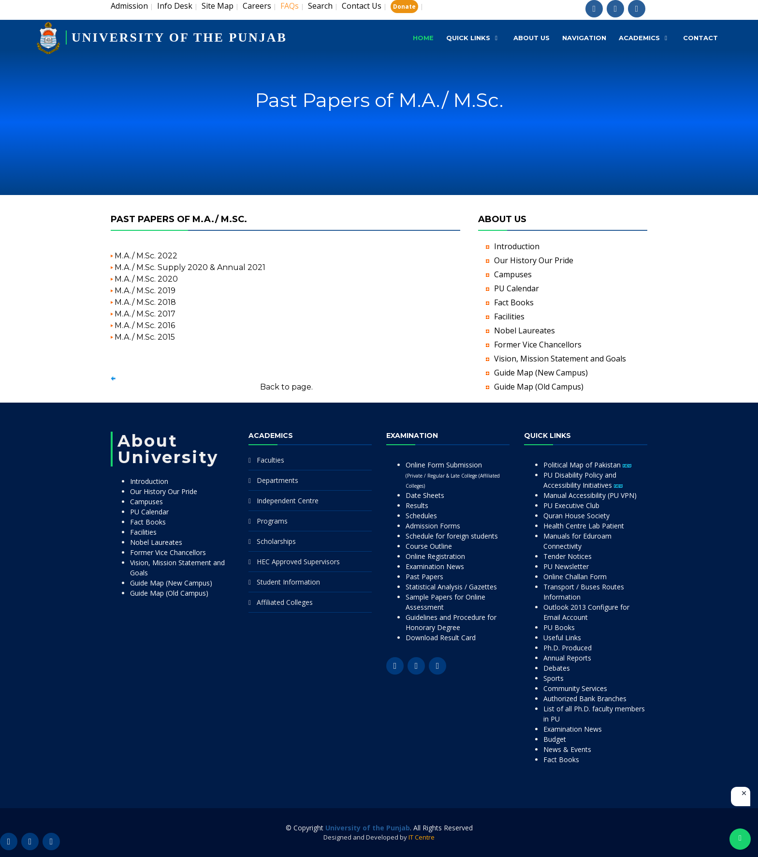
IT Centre (421, 837)
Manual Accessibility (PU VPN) (590, 495)
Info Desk (174, 5)
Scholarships (276, 541)
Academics (639, 38)
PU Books (559, 627)
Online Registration (435, 556)
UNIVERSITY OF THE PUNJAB (179, 37)
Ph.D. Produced (567, 647)
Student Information (288, 581)
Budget (554, 739)
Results (417, 505)
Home (423, 38)
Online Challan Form (575, 576)
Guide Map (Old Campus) (538, 386)
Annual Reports (567, 657)
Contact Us (361, 5)
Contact (700, 38)
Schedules (421, 515)
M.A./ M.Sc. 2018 (145, 302)
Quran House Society (576, 515)
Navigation (584, 38)
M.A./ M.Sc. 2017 (145, 313)
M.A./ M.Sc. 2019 (145, 290)
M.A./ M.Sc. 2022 (146, 255)
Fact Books (514, 302)
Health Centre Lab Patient (583, 525)
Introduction (516, 246)
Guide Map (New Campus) (541, 372)
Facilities (509, 316)
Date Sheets (425, 495)
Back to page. (286, 386)
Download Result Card (441, 637)
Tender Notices (567, 556)
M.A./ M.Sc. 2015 (145, 337)
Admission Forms (433, 525)
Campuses (513, 274)
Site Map (217, 5)
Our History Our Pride (533, 260)
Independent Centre (288, 500)
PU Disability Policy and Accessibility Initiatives (583, 480)
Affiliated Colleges (285, 602)
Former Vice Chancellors (538, 344)
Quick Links (468, 38)
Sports (553, 678)
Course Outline (429, 546)
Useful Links (562, 637)
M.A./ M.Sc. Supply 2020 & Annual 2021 (190, 267)
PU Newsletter (566, 566)
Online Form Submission (453, 474)
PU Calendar (516, 288)
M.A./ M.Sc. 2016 (145, 325)
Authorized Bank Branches (585, 698)
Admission (129, 5)
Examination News (435, 566)
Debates (556, 668)
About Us (531, 38)
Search (320, 5)
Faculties (270, 460)
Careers (257, 5)
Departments (277, 480)
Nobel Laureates (524, 330)
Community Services (575, 688)
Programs (272, 521)
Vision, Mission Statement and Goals (560, 358)
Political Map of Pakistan (587, 464)
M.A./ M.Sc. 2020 (146, 279)
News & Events (567, 749)
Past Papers (424, 576)
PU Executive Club (571, 505)
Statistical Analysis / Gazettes (451, 586)
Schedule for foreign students (452, 536)
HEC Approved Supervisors (298, 561)
